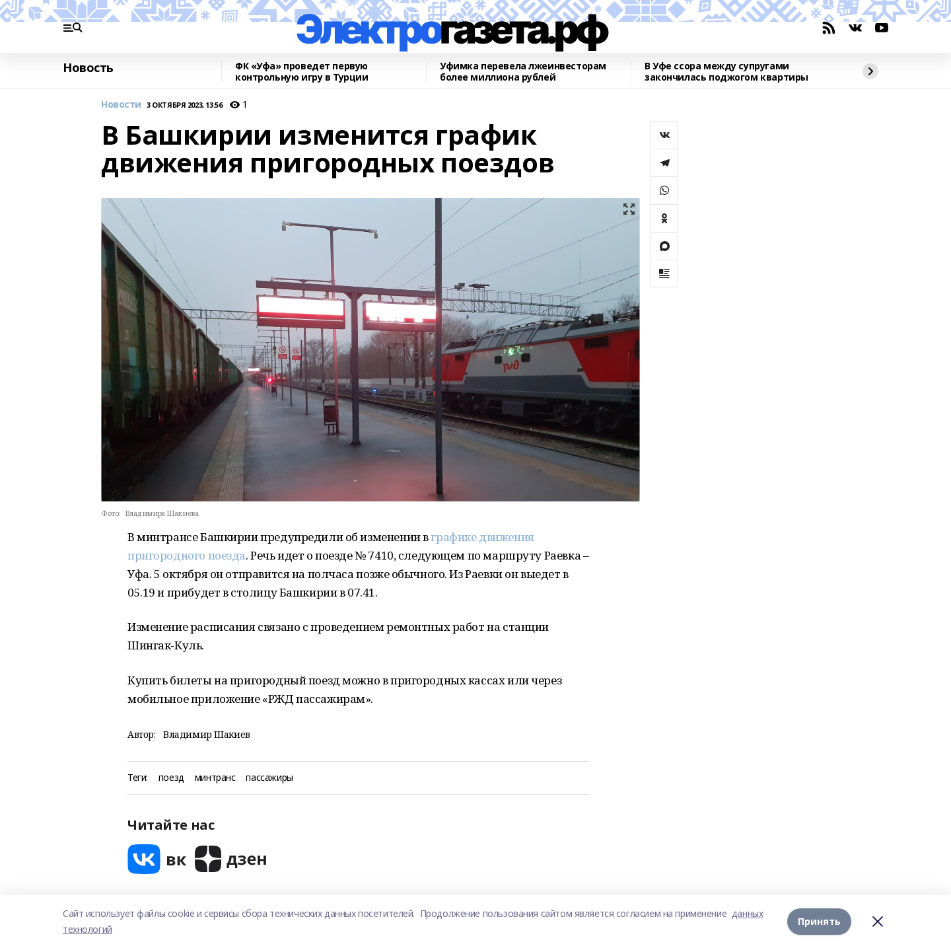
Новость (88, 68)
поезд (171, 778)
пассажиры (269, 778)
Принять (819, 921)
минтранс (215, 778)
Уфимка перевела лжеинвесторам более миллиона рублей (523, 72)
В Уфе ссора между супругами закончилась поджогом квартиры (726, 72)
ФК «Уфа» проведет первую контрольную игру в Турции (302, 72)
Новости (121, 104)
